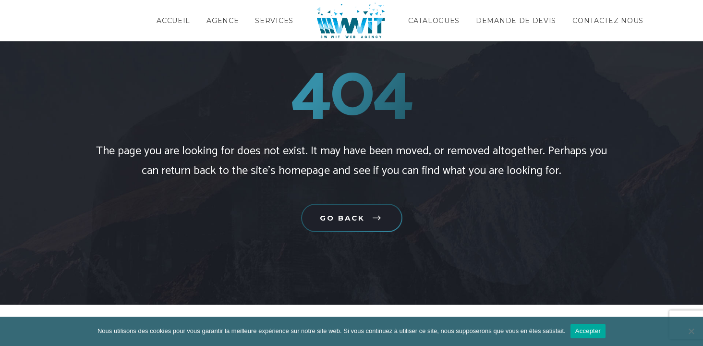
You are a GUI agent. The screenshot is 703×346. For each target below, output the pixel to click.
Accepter (588, 330)
